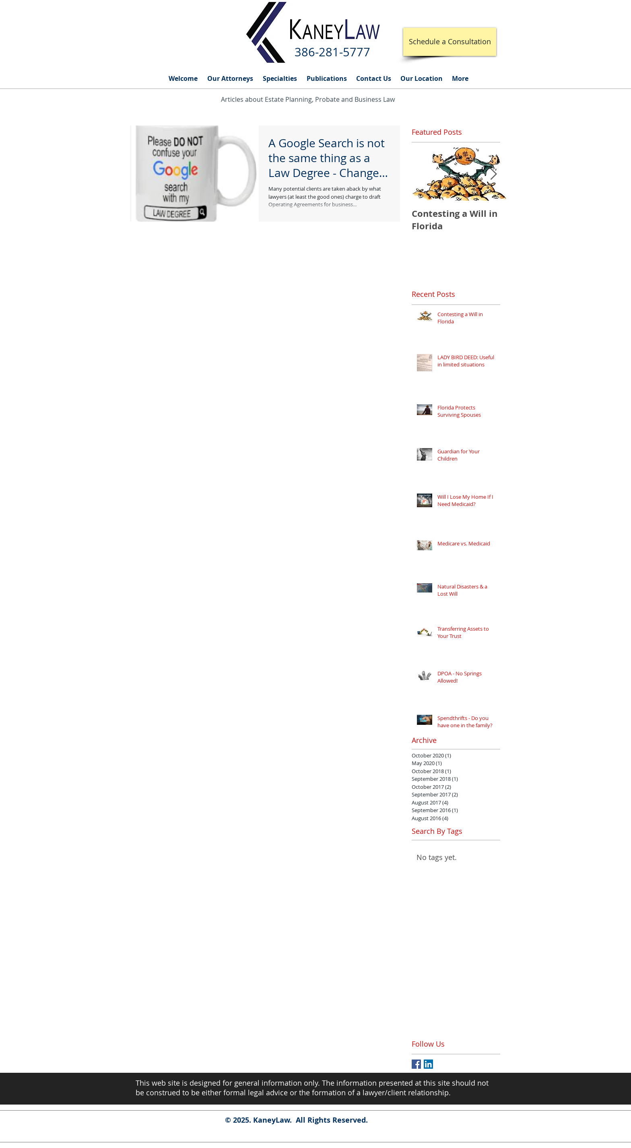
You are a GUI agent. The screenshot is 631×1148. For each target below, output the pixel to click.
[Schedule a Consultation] (449, 42)
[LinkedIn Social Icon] (428, 1064)
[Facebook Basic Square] (416, 1064)
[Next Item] (493, 174)
